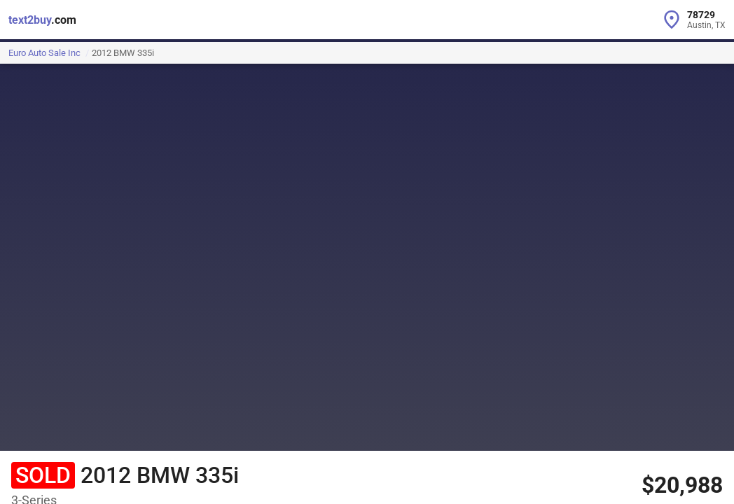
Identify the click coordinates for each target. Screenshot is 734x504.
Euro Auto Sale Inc (44, 53)
